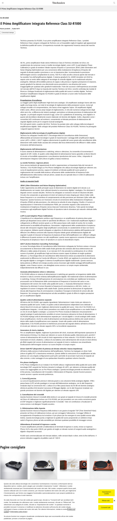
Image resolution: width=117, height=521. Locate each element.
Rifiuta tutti (105, 500)
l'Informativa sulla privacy (18, 512)
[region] (58, 500)
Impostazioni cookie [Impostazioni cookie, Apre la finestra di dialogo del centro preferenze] (106, 493)
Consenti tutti (105, 507)
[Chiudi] (114, 500)
